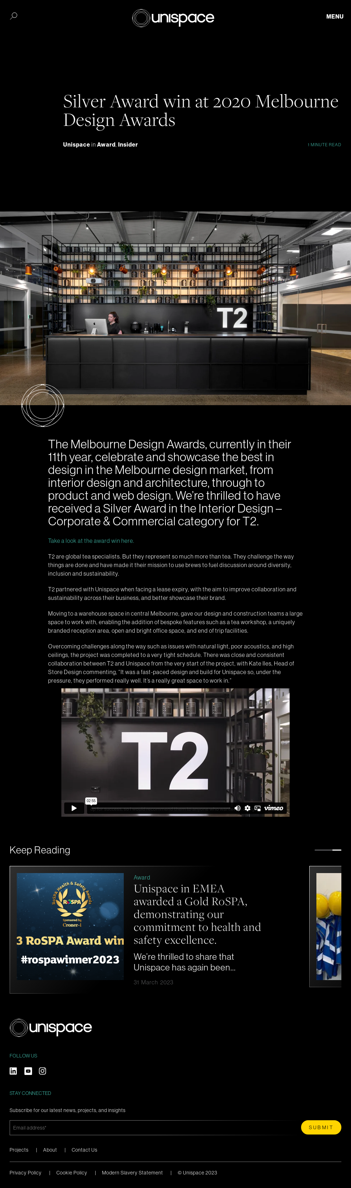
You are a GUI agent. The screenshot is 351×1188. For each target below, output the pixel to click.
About (50, 1150)
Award (106, 144)
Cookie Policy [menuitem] (71, 1173)
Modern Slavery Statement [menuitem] (132, 1173)
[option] (156, 930)
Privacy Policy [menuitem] (26, 1173)
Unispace (77, 144)
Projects (19, 1150)
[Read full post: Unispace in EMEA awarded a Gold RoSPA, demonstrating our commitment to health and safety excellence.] (90, 927)
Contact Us (84, 1150)
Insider (128, 144)
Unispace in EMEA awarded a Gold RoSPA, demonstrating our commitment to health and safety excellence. (187, 917)
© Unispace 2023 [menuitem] (197, 1173)
